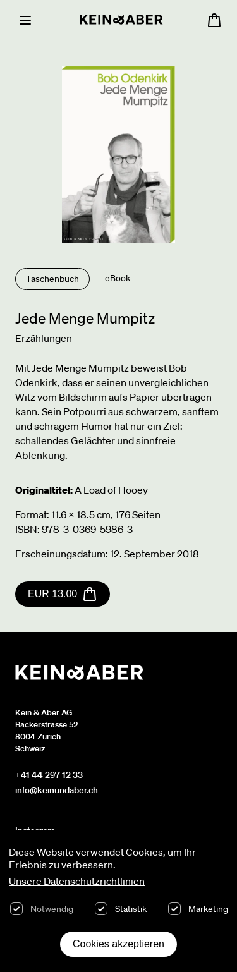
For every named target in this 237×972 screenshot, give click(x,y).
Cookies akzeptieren (118, 944)
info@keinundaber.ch (56, 790)
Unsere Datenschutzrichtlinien (77, 881)
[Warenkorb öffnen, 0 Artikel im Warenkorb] (214, 20)
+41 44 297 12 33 (49, 775)
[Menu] (25, 20)
